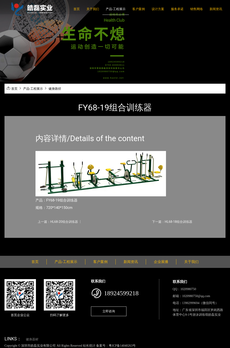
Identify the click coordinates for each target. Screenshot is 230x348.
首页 (76, 9)
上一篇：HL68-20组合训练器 (58, 221)
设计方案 (158, 9)
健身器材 (32, 339)
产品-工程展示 (116, 9)
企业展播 (161, 262)
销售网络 (196, 9)
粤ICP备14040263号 (122, 345)
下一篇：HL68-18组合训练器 (172, 221)
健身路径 (55, 88)
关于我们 (92, 9)
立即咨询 (108, 311)
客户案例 (138, 9)
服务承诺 (177, 9)
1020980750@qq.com (196, 296)
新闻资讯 (216, 9)
